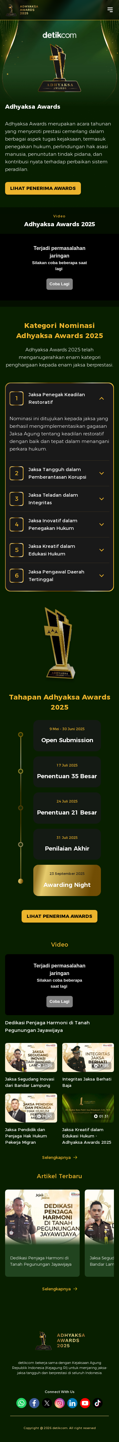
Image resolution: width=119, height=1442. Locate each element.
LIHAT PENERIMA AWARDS (43, 188)
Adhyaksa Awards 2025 (59, 224)
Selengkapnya (59, 1157)
